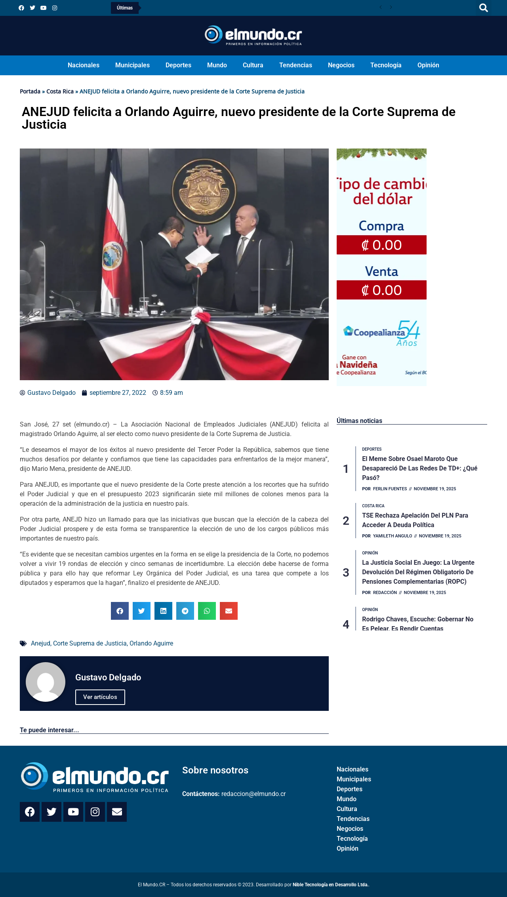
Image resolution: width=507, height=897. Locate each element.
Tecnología (386, 65)
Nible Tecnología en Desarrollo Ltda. (330, 884)
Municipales (132, 65)
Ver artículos (100, 697)
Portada (30, 91)
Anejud (40, 643)
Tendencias (295, 65)
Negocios (341, 65)
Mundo (217, 65)
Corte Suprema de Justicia (90, 643)
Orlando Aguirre (151, 643)
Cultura (253, 65)
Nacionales (83, 65)
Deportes (178, 65)
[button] (484, 8)
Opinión (428, 65)
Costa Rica (60, 91)
